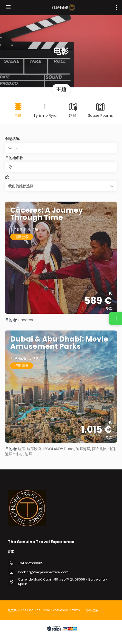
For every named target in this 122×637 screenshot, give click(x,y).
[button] (61, 186)
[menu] (116, 7)
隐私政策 (92, 610)
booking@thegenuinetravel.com (43, 572)
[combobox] (61, 167)
